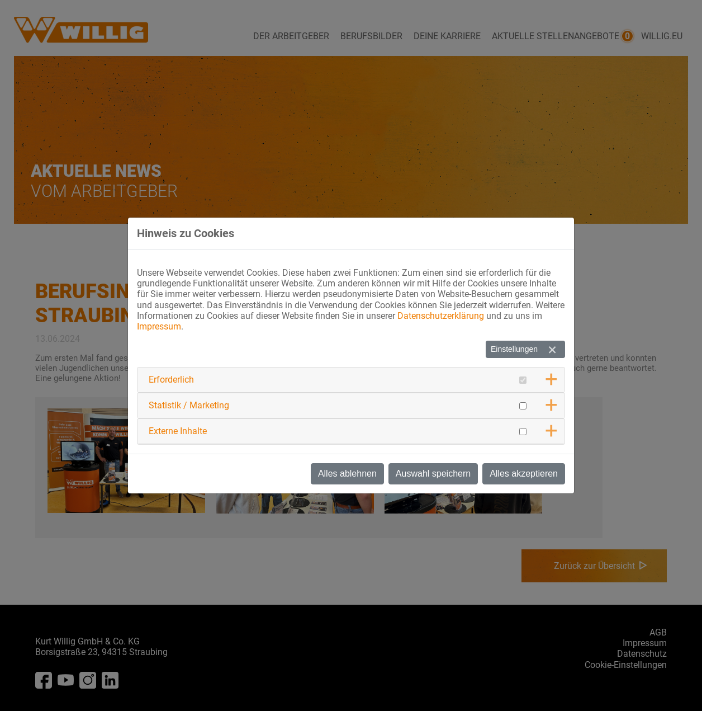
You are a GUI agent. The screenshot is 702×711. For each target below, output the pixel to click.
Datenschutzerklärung (440, 315)
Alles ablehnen (347, 473)
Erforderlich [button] (171, 379)
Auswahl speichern (433, 473)
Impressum (159, 326)
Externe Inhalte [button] (178, 431)
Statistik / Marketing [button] (189, 405)
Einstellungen (514, 349)
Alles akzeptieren (524, 473)
